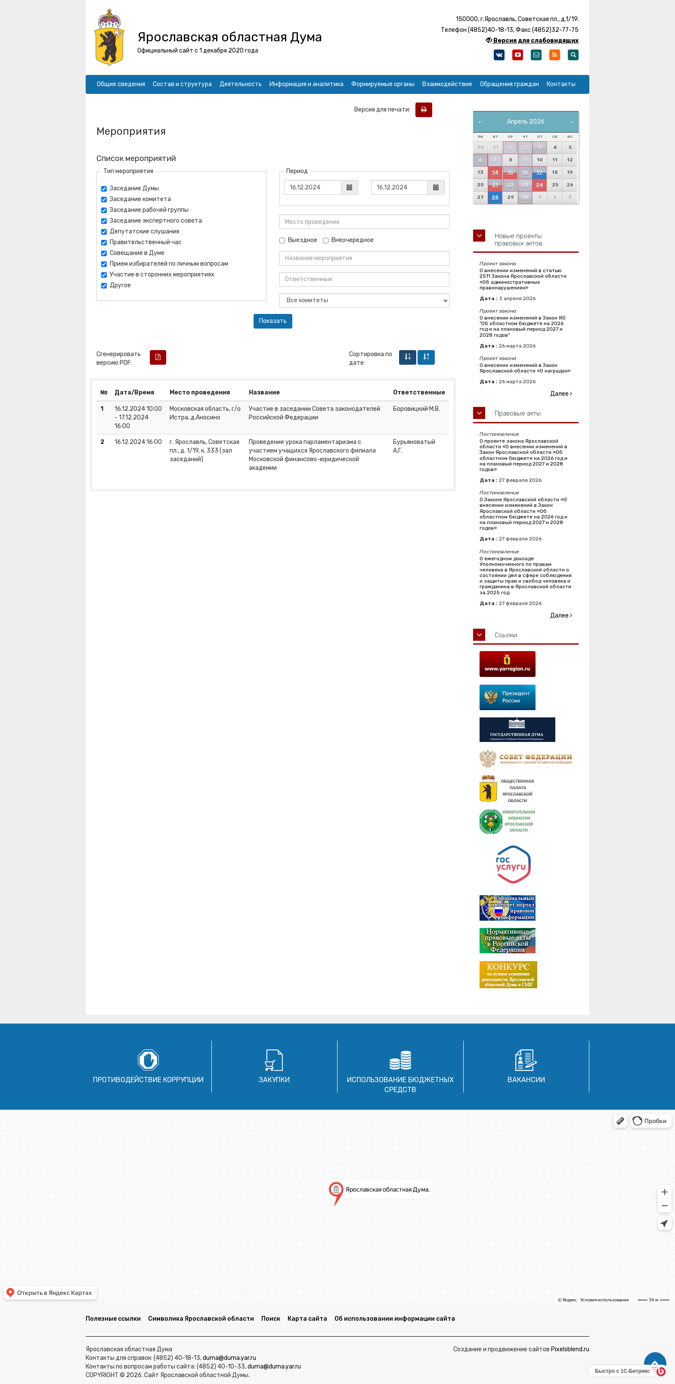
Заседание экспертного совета (151, 220)
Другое (116, 285)
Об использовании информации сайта (394, 1318)
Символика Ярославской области (201, 1318)
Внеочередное (348, 240)
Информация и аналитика (306, 84)
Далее (561, 393)
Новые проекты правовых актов (518, 239)
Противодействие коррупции (148, 1080)
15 (510, 172)
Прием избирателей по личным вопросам (164, 263)
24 (539, 185)
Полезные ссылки (113, 1318)
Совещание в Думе (132, 253)
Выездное (298, 240)
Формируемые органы (383, 84)
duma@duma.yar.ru (229, 1358)
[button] (655, 1363)
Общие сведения (121, 84)
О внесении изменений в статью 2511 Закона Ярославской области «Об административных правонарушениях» (523, 279)
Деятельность (241, 84)
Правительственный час (141, 242)
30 (525, 197)
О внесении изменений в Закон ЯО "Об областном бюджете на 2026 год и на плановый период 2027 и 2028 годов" (523, 326)
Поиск (270, 1318)
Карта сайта (307, 1318)
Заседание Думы (130, 188)
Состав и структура (182, 84)
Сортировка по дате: (370, 358)
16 (525, 172)
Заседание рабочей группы (145, 210)
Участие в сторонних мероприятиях (157, 274)
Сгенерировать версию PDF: (118, 358)
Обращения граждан (509, 84)
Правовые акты (518, 413)
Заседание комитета (136, 199)
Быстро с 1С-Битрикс (622, 1371)
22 (510, 185)
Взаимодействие (447, 84)
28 (495, 197)
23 (525, 185)
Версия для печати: (384, 109)
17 (539, 172)
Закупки (274, 1080)
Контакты (561, 84)
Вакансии (526, 1080)
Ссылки (506, 635)
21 (495, 185)
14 (495, 172)
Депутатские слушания (140, 231)
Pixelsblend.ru (570, 1349)
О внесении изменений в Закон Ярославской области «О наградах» (525, 368)
